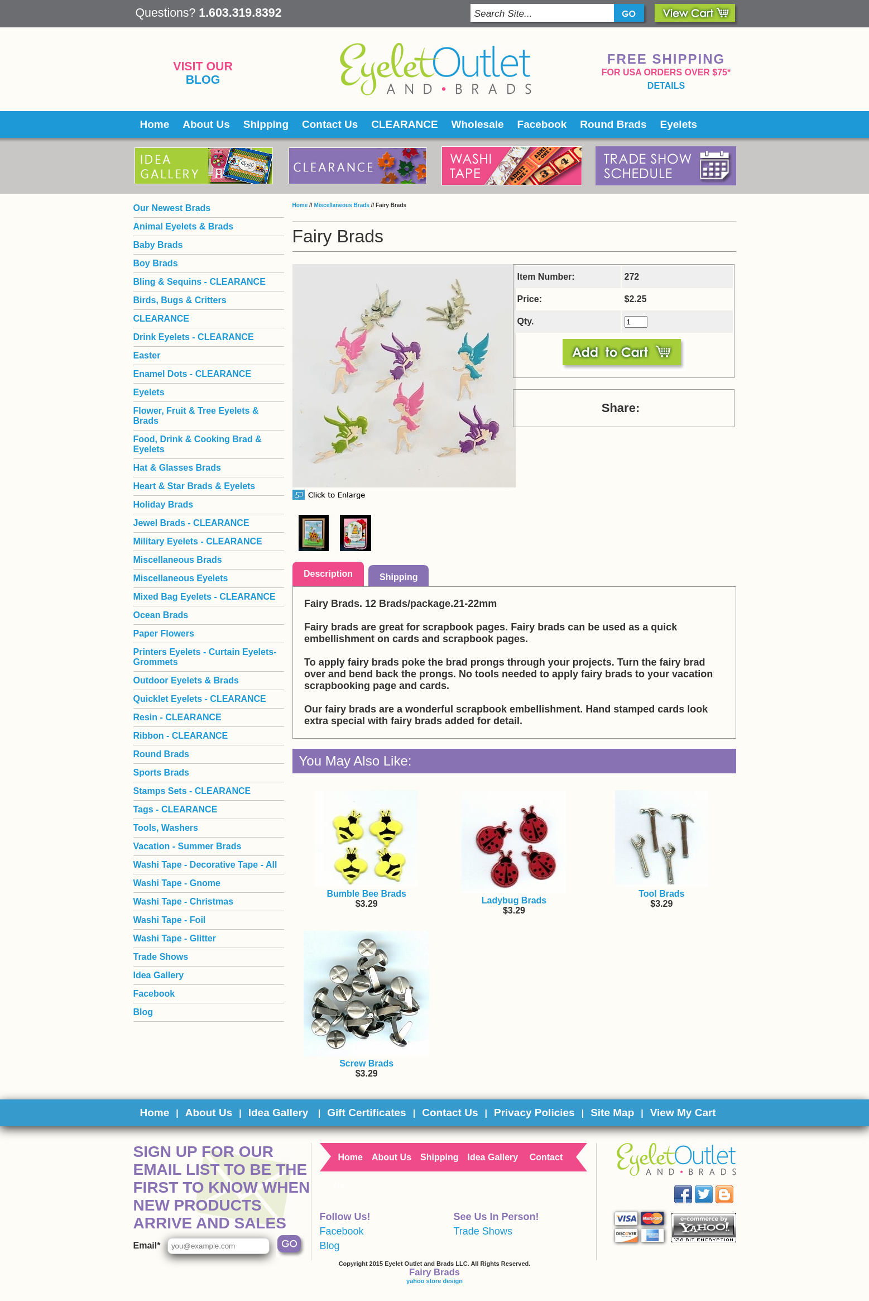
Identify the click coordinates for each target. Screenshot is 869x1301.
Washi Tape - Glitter (174, 938)
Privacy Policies (534, 1112)
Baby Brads (158, 245)
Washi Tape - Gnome (176, 883)
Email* (147, 1245)
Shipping (266, 124)
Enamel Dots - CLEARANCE (192, 374)
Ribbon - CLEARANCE (180, 735)
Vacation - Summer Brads (187, 846)
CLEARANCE (404, 124)
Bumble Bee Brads (366, 893)
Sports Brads (161, 772)
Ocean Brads (161, 615)
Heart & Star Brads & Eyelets (194, 486)
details (666, 85)
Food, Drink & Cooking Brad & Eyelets (197, 444)
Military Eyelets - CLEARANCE (197, 541)
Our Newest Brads (172, 208)
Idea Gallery (158, 975)
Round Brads (613, 124)
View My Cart (683, 1112)
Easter (147, 355)
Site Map (612, 1112)
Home (155, 124)
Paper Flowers (163, 633)
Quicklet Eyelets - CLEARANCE (199, 699)
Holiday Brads (163, 504)
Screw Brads (366, 1063)
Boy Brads (155, 263)
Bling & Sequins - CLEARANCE (199, 281)
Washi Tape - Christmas (183, 901)
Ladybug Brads (514, 900)
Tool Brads (661, 893)
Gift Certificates (366, 1112)
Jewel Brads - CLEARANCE (191, 523)
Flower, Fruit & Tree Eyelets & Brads (196, 415)
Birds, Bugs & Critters (180, 300)
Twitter (711, 1185)
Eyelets (679, 124)
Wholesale (478, 124)
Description (328, 573)
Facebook (542, 124)
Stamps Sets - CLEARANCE (192, 791)
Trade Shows (161, 957)
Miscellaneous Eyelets (180, 578)
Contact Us (330, 124)
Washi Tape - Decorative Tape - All (205, 864)
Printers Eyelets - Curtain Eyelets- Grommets (205, 657)
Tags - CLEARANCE (175, 809)
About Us (206, 124)
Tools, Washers (165, 828)
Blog (203, 80)
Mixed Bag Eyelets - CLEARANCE (204, 596)
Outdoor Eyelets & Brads (186, 680)
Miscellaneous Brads (341, 205)
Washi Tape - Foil (169, 920)
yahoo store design (434, 1281)
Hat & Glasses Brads (177, 467)
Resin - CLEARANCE (177, 717)
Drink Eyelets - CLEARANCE (193, 337)
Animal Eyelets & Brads (183, 226)
